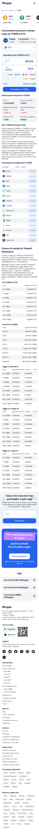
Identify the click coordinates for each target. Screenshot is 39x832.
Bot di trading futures (9, 686)
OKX (20, 783)
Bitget (28, 772)
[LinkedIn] (4, 657)
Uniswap (27, 824)
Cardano (17, 803)
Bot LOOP (8, 680)
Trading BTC (19, 521)
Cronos (14, 806)
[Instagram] (27, 651)
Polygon (30, 817)
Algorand (13, 796)
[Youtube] (10, 651)
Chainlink (26, 803)
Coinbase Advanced (10, 776)
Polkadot (21, 817)
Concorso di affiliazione (10, 739)
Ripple (6, 820)
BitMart (15, 786)
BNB (11, 799)
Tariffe (4, 704)
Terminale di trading (9, 698)
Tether (6, 824)
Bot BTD (7, 677)
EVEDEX (6, 779)
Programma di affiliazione (11, 737)
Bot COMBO (9, 689)
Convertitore (10, 10)
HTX (28, 779)
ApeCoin (21, 796)
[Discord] (33, 651)
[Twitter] (21, 651)
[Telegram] (4, 651)
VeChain (6, 827)
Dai (21, 806)
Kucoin (13, 783)
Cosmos (6, 806)
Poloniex (27, 783)
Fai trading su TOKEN (19, 89)
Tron (12, 824)
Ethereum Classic (27, 810)
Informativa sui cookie (9, 759)
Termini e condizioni (9, 750)
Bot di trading (7, 666)
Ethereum (16, 810)
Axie (5, 799)
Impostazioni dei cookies (11, 764)
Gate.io (14, 779)
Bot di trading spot (8, 668)
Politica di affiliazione (9, 762)
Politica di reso (7, 756)
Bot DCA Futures (10, 692)
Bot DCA (7, 674)
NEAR (13, 817)
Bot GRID (8, 671)
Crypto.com (23, 776)
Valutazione (6, 723)
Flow (5, 813)
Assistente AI (6, 695)
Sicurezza (5, 734)
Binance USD (20, 799)
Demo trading (7, 701)
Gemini (22, 779)
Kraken (6, 783)
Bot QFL (7, 683)
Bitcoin (29, 799)
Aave (5, 796)
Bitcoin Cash (7, 803)
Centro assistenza (8, 714)
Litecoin (6, 817)
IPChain (12, 813)
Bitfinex (21, 772)
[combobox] (19, 47)
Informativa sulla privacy (10, 753)
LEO (31, 813)
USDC (19, 824)
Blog (4, 712)
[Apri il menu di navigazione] (34, 3)
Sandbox (14, 820)
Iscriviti (32, 171)
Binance (12, 772)
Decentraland (29, 806)
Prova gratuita (19, 556)
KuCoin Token (22, 813)
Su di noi (5, 731)
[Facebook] (15, 651)
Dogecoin (7, 810)
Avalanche (31, 796)
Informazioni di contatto (10, 742)
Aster (5, 772)
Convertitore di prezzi (10, 720)
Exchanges (6, 717)
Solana (31, 820)
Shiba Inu (22, 820)
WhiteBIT (6, 786)
